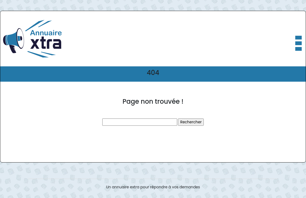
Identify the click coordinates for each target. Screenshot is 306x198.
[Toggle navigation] (298, 38)
